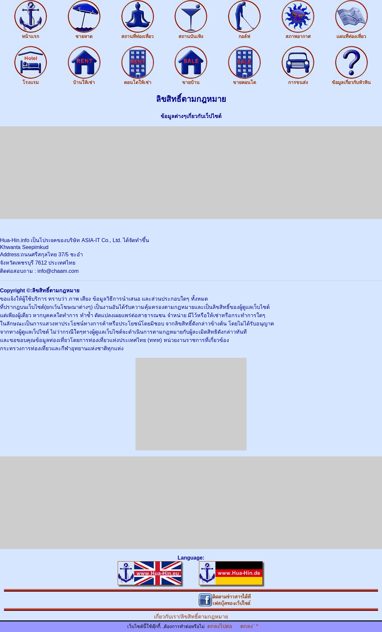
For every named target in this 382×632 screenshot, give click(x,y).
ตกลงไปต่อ (219, 626)
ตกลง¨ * (249, 626)
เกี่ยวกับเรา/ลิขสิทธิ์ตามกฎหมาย (191, 616)
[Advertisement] (191, 172)
